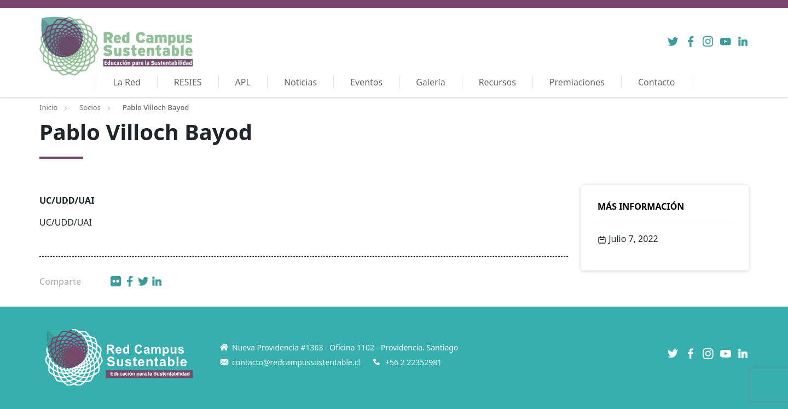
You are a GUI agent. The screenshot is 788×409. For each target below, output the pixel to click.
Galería (430, 82)
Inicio (48, 107)
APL (243, 82)
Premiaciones (577, 82)
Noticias (300, 82)
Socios (90, 107)
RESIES (188, 82)
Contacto (656, 82)
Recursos (497, 82)
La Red (126, 82)
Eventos (366, 82)
